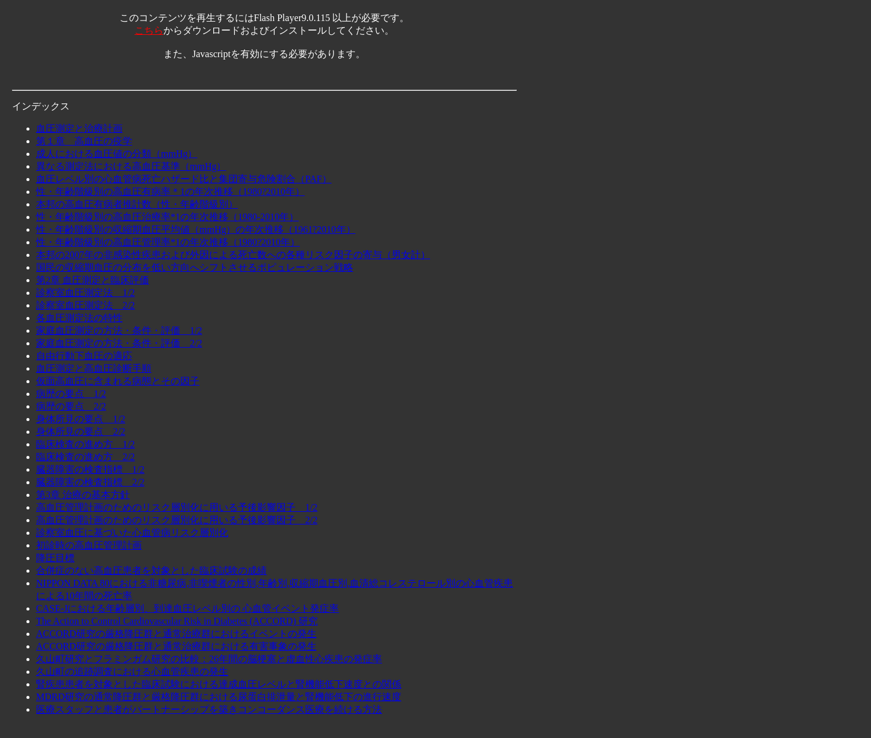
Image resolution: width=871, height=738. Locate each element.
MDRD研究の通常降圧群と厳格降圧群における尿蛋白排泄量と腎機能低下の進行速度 (218, 697)
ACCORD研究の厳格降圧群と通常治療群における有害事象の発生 (176, 646)
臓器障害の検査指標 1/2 (90, 469)
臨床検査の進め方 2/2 (85, 457)
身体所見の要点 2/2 (80, 431)
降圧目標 (55, 558)
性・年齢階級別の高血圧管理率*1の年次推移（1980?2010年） (168, 242)
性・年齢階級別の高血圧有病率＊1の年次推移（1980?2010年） (170, 191)
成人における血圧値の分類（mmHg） (116, 154)
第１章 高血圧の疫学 (84, 141)
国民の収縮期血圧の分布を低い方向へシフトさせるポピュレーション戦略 (194, 267)
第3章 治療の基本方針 (83, 495)
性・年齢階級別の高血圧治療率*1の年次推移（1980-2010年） (167, 217)
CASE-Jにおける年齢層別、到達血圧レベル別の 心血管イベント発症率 (187, 608)
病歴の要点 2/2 (71, 406)
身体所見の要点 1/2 (80, 419)
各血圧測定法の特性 (79, 318)
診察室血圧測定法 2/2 (85, 305)
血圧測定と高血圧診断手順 (93, 368)
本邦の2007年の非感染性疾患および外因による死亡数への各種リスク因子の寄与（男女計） (233, 255)
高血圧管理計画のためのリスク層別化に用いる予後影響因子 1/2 (176, 507)
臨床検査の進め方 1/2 (85, 444)
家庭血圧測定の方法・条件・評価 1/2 (119, 330)
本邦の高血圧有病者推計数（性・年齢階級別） (137, 204)
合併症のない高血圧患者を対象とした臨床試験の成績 (151, 570)
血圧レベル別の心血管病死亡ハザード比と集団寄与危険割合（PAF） (184, 179)
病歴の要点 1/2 (71, 394)
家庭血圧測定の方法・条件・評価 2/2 (119, 343)
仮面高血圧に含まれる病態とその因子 (117, 381)
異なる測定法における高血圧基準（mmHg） (131, 166)
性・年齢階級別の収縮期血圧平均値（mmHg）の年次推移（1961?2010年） (196, 229)
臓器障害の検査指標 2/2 (90, 482)
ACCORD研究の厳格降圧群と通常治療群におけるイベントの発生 (176, 634)
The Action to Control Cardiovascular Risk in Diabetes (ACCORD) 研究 (177, 621)
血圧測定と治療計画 (79, 128)
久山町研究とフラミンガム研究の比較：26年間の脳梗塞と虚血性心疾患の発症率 (209, 659)
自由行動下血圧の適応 (84, 356)
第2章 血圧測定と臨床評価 (92, 280)
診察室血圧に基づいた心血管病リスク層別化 (132, 532)
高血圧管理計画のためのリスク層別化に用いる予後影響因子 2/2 (176, 520)
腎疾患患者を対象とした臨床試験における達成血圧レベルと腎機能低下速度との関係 (218, 684)
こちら (149, 30)
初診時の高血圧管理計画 (89, 545)
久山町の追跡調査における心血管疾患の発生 (132, 671)
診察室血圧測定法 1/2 (85, 293)
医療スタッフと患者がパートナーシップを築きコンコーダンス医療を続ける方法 (209, 709)
